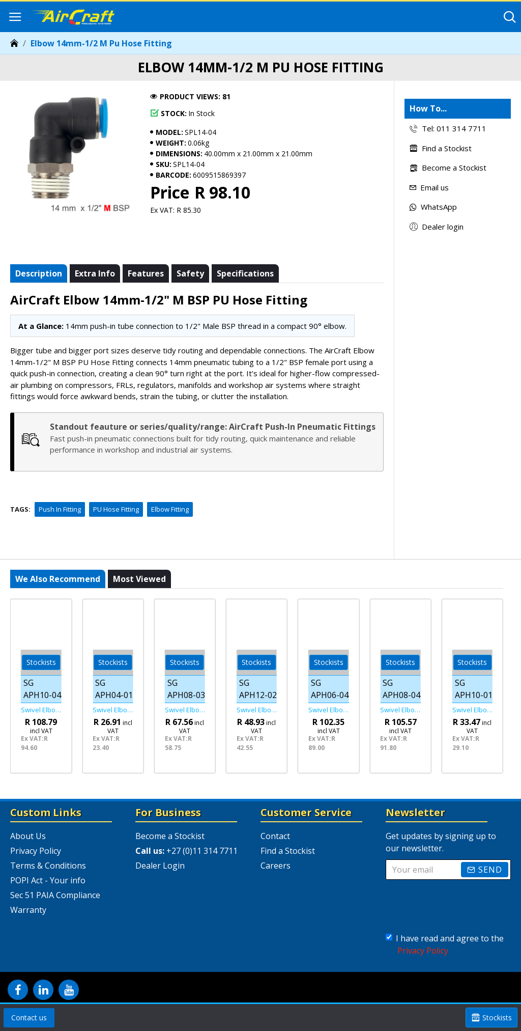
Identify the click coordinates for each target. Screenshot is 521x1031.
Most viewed (139, 578)
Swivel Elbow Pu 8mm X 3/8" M (185, 710)
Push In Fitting (60, 509)
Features (146, 273)
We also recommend (57, 578)
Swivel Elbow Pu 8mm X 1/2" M (400, 710)
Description (38, 273)
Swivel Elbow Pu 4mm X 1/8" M (113, 710)
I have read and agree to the (445, 945)
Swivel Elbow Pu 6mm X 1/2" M (328, 710)
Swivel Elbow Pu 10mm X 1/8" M (472, 710)
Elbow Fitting (170, 509)
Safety (190, 273)
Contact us (29, 1017)
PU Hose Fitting (116, 509)
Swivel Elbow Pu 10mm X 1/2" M (41, 710)
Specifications (245, 273)
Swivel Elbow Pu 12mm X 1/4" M (257, 710)
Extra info (95, 273)
